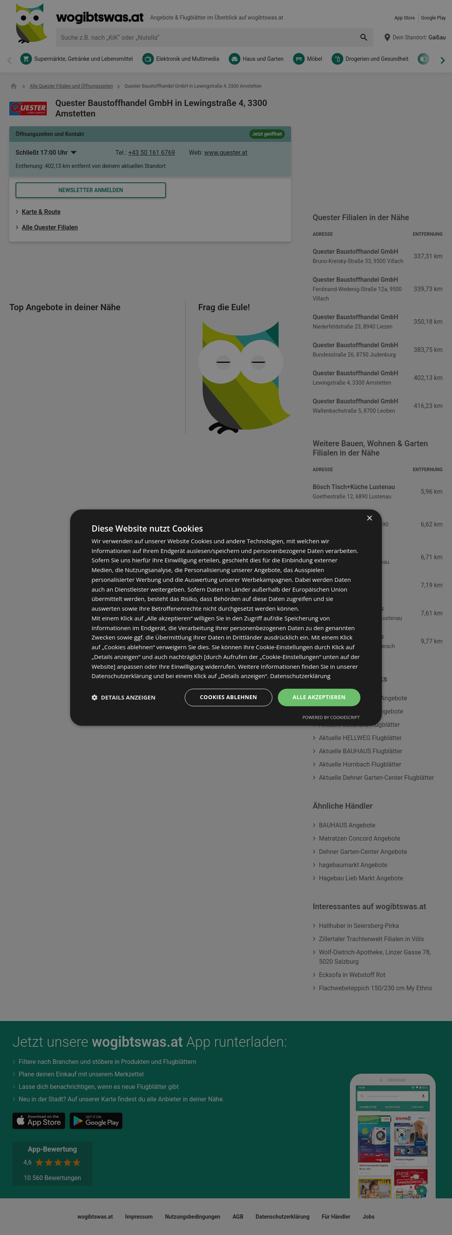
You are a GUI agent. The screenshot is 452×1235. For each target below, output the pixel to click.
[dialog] (226, 617)
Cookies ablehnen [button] (228, 697)
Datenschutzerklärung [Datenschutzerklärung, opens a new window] (300, 676)
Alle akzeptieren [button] (319, 697)
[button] (123, 697)
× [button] (369, 518)
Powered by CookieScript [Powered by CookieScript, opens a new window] (331, 717)
